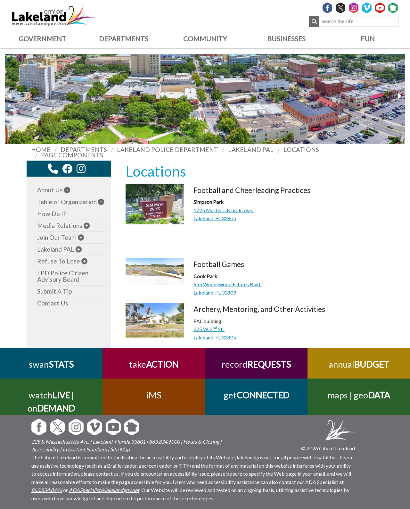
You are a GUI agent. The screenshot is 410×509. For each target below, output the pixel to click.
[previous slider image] (399, 95)
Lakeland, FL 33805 (214, 218)
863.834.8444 (46, 490)
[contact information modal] (53, 168)
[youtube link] (89, 170)
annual (359, 364)
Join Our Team (57, 237)
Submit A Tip (54, 291)
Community (205, 39)
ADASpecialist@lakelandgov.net (104, 490)
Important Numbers (84, 449)
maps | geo (359, 395)
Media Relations (59, 225)
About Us (50, 190)
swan (51, 364)
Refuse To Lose (58, 261)
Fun (368, 39)
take (153, 364)
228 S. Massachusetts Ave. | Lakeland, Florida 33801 (88, 441)
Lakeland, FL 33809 (214, 292)
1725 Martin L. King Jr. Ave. (223, 210)
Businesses (286, 39)
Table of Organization (67, 201)
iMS (153, 395)
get (256, 395)
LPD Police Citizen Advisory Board (62, 276)
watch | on (51, 401)
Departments (123, 39)
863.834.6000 (164, 441)
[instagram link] (81, 168)
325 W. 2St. (209, 329)
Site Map (120, 449)
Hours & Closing (201, 441)
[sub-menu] (67, 190)
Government (42, 39)
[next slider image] (10, 95)
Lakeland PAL (55, 249)
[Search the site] (359, 21)
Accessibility (45, 449)
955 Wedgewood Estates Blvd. (227, 284)
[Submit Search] (314, 21)
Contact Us (52, 303)
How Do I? (51, 213)
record (256, 364)
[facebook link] (67, 168)
